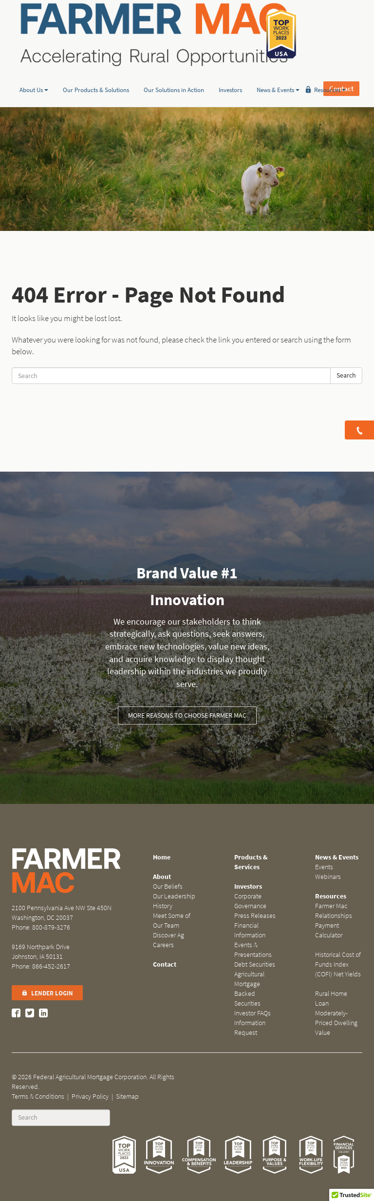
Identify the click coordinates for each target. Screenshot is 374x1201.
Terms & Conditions (38, 1096)
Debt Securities (254, 964)
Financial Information (249, 930)
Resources (330, 75)
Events (324, 867)
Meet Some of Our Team (171, 920)
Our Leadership (174, 896)
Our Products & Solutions (96, 75)
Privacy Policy (90, 1096)
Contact (341, 34)
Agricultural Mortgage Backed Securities (249, 989)
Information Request (249, 1027)
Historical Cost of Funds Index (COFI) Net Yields (338, 964)
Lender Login (47, 993)
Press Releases (255, 915)
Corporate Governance (250, 901)
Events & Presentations (253, 949)
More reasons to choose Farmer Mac (187, 715)
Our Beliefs (168, 886)
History (162, 906)
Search (346, 375)
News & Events (278, 75)
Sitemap (127, 1096)
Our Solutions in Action (174, 75)
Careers (163, 945)
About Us (33, 75)
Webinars (328, 876)
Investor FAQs (252, 1013)
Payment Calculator (328, 930)
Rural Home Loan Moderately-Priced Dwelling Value (336, 1013)
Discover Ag (168, 935)
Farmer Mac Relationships (333, 910)
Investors (230, 75)
